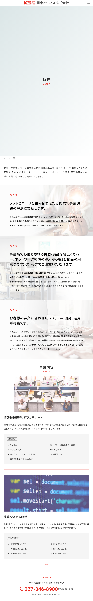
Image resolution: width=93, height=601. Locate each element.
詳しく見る (46, 470)
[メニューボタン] (88, 2)
